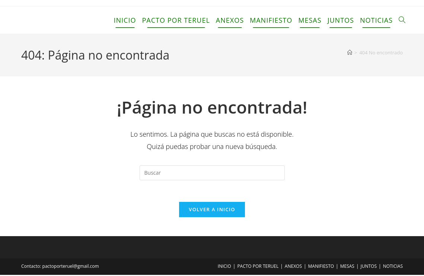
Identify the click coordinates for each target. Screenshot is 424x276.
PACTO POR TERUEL (257, 267)
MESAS (347, 267)
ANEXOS (293, 267)
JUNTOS (369, 267)
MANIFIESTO (321, 267)
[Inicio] (349, 52)
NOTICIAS (393, 267)
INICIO (224, 267)
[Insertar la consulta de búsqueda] (212, 172)
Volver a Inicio (212, 210)
